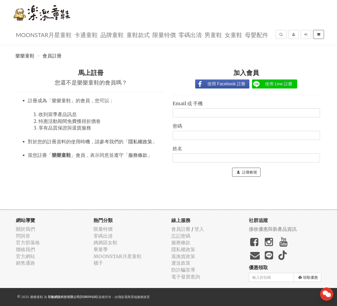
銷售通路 (25, 263)
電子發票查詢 (185, 277)
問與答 (23, 236)
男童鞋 (213, 35)
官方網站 (25, 256)
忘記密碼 (180, 236)
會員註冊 (52, 56)
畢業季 (100, 249)
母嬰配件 (256, 35)
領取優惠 (308, 277)
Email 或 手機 (188, 103)
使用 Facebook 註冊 (226, 84)
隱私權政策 (140, 142)
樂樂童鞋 (25, 56)
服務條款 (137, 155)
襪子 (98, 263)
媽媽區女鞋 (105, 243)
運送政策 (180, 263)
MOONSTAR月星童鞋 (44, 35)
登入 (199, 229)
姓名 (178, 148)
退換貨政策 (183, 256)
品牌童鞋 (112, 35)
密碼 (178, 126)
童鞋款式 (138, 35)
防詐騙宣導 (183, 270)
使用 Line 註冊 (278, 84)
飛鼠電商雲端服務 (130, 297)
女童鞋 (233, 35)
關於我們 (25, 229)
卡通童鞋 (86, 35)
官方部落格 (28, 243)
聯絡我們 (25, 249)
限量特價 (164, 35)
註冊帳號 (247, 172)
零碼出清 (190, 35)
